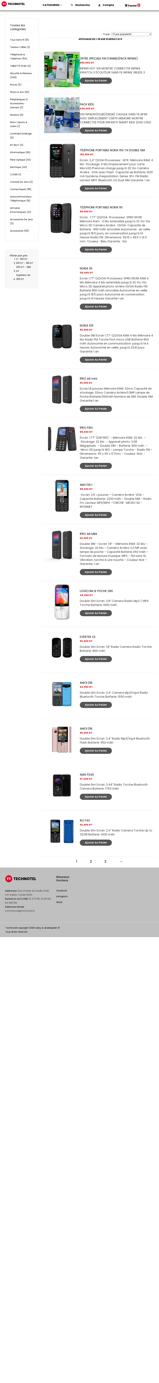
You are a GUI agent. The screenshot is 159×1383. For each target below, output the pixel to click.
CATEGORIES (52, 5)
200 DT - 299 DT (23, 269)
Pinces (15, 84)
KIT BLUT (16, 145)
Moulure (16, 114)
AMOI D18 (86, 683)
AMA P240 (87, 775)
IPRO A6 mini (88, 379)
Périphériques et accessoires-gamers (19, 103)
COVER (15, 174)
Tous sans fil (19, 39)
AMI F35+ (86, 485)
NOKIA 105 (86, 325)
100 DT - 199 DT (24, 263)
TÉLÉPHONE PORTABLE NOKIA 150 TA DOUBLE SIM (112, 150)
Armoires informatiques (20, 210)
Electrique (18, 167)
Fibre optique (20, 159)
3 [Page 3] (104, 862)
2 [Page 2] (90, 862)
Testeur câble (20, 47)
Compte (108, 5)
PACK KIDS (87, 104)
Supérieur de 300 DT (23, 277)
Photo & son (19, 92)
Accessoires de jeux (21, 221)
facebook (61, 890)
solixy (38, 927)
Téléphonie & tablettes (18, 56)
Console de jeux (21, 181)
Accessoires (19, 230)
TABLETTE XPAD (20, 66)
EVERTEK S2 (88, 637)
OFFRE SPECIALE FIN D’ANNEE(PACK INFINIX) (109, 58)
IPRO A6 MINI (88, 534)
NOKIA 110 (86, 268)
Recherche (82, 5)
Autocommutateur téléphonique (21, 198)
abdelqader (50, 927)
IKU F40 (85, 820)
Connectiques (20, 189)
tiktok (59, 902)
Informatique (20, 152)
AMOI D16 (86, 729)
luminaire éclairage (21, 135)
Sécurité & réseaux (21, 75)
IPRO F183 (86, 428)
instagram (62, 896)
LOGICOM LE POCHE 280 (96, 591)
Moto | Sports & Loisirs (18, 124)
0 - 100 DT (21, 259)
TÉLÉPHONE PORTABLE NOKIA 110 (101, 207)
